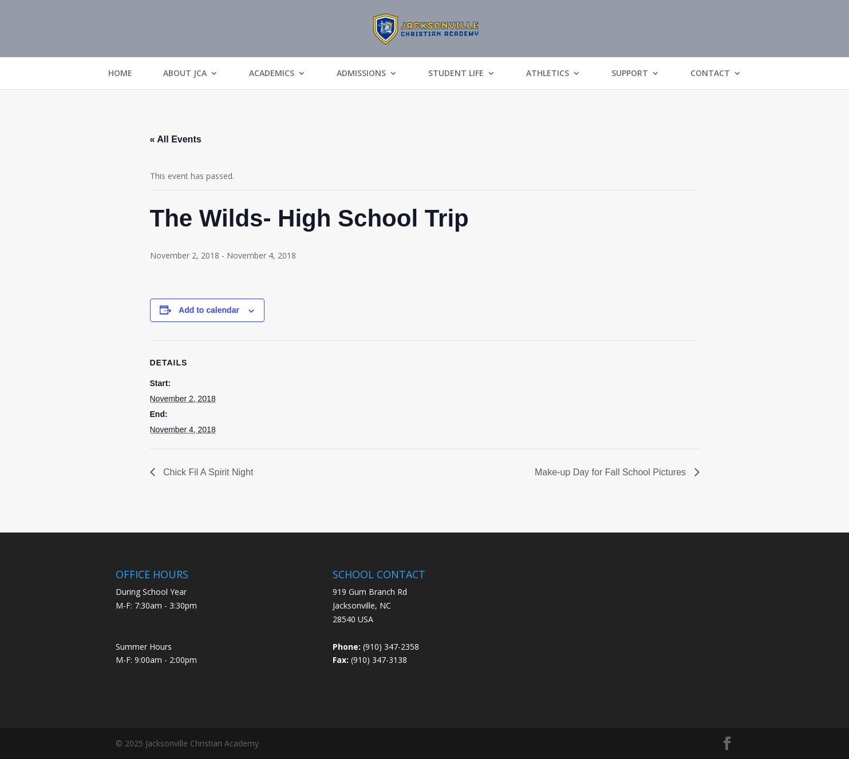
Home (120, 73)
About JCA (185, 73)
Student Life (456, 73)
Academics (271, 73)
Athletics (547, 73)
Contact (710, 73)
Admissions (361, 73)
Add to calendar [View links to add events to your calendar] (209, 310)
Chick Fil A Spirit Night (207, 472)
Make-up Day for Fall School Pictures (612, 472)
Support (629, 73)
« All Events (176, 139)
